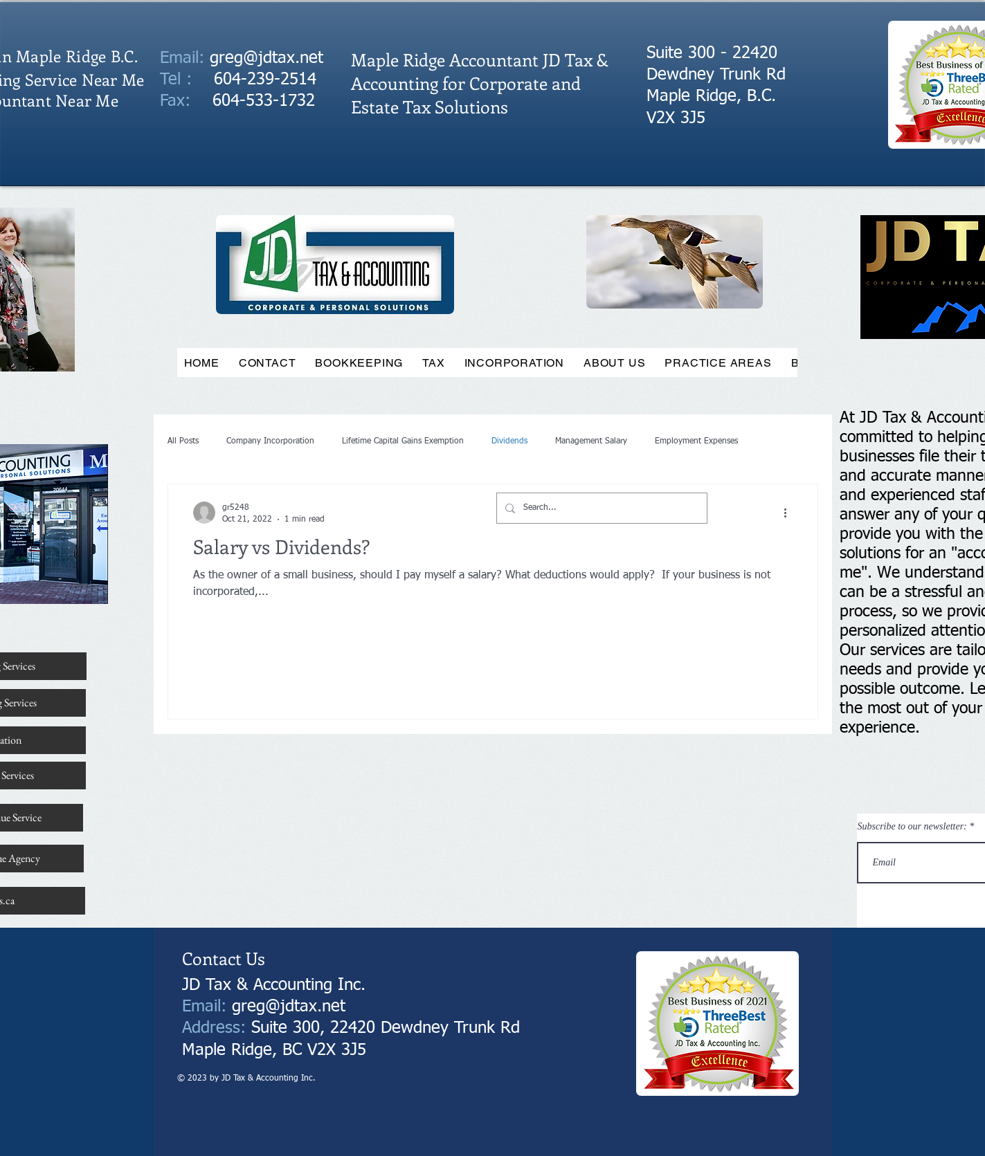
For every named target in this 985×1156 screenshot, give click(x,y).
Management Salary (591, 441)
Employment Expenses (696, 441)
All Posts (183, 441)
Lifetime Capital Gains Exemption (403, 441)
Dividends (509, 441)
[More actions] (790, 512)
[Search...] (600, 508)
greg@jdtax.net (266, 58)
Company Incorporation (270, 441)
